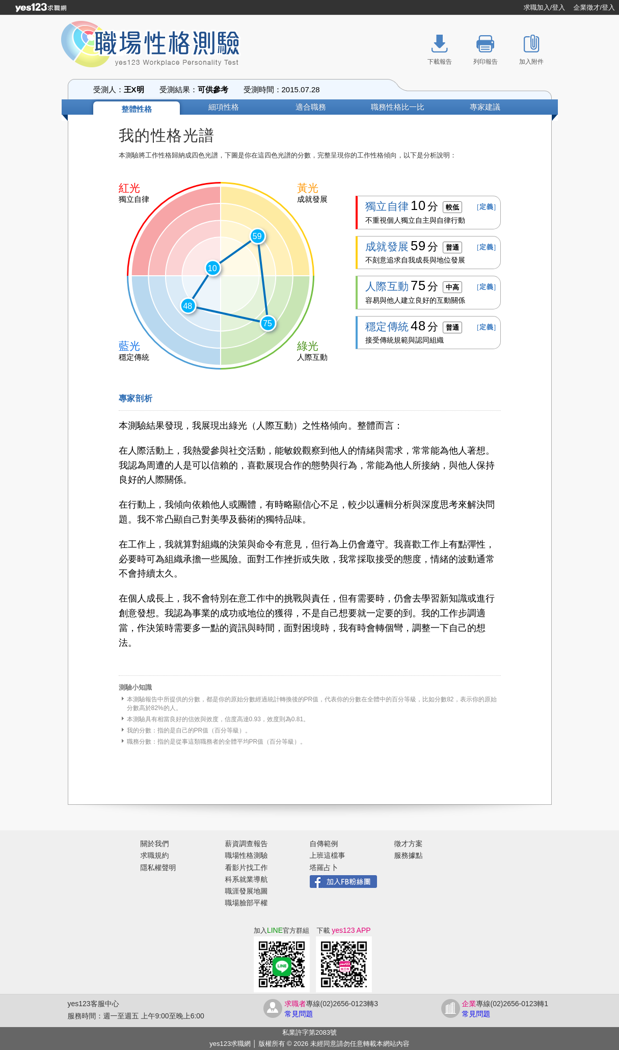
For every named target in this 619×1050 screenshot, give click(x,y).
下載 (343, 930)
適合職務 (310, 106)
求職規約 (155, 855)
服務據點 (408, 855)
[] (486, 206)
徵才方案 (408, 843)
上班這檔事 (327, 855)
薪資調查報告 (246, 843)
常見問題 (299, 1014)
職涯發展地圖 (246, 891)
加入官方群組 (281, 930)
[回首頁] (40, 7)
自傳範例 (324, 843)
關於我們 (155, 843)
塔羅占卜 (324, 867)
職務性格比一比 (397, 106)
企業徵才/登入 (594, 7)
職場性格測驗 (246, 855)
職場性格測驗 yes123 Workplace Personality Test (162, 45)
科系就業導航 (246, 879)
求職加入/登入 (545, 7)
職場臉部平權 (246, 903)
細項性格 (223, 106)
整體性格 (136, 108)
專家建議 (485, 106)
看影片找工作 (246, 867)
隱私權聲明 (158, 867)
